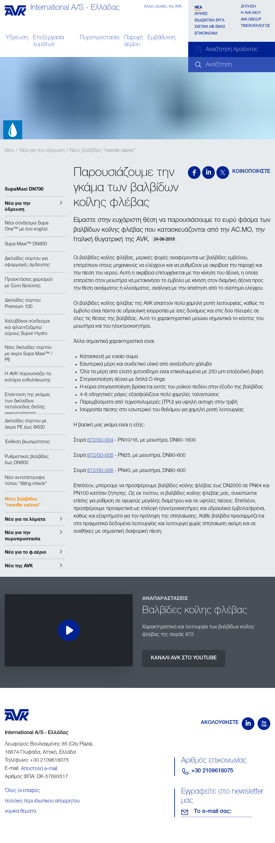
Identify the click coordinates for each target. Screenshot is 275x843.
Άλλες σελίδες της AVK (163, 7)
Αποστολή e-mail (39, 769)
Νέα (198, 6)
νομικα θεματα (20, 811)
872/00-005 (100, 455)
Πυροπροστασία (99, 38)
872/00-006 (100, 471)
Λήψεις (201, 14)
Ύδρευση (16, 38)
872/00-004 (100, 440)
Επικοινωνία (206, 33)
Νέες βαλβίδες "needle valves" (103, 151)
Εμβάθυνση (162, 38)
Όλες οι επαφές (22, 791)
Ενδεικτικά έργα (210, 20)
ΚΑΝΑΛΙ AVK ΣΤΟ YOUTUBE (184, 658)
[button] (35, 206)
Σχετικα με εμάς (210, 27)
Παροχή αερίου (133, 41)
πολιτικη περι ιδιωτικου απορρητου (42, 801)
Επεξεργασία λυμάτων (48, 41)
